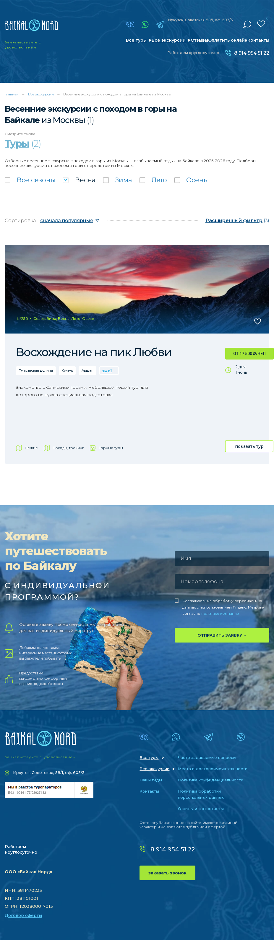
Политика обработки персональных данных (201, 794)
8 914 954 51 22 (251, 53)
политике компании (220, 613)
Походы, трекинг (68, 447)
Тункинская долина (36, 370)
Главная (12, 94)
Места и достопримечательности (212, 768)
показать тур (249, 446)
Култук (67, 370)
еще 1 (107, 370)
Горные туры (111, 447)
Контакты (258, 40)
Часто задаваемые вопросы (207, 757)
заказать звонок (167, 873)
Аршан (87, 370)
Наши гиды (151, 780)
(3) (237, 220)
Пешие (31, 447)
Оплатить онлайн (227, 40)
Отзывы (199, 40)
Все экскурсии (169, 40)
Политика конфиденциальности (210, 780)
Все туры (136, 40)
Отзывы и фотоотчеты (201, 808)
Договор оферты (23, 915)
